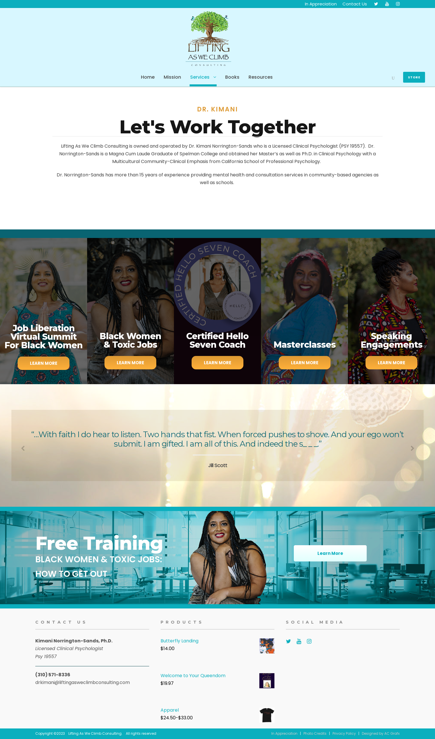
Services (200, 77)
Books (232, 77)
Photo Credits (315, 733)
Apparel (170, 710)
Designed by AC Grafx (381, 733)
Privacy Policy (344, 733)
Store (414, 77)
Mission (172, 77)
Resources (261, 77)
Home (148, 77)
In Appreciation (321, 4)
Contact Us (354, 4)
